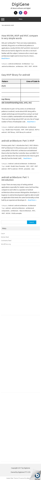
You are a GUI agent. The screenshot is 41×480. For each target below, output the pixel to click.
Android (11, 127)
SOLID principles (16, 213)
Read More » (6, 58)
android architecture (14, 64)
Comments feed (6, 240)
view (32, 169)
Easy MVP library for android (16, 75)
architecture (20, 66)
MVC (26, 66)
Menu (20, 19)
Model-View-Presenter (13, 129)
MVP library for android (23, 132)
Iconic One (10, 478)
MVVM (35, 66)
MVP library (11, 132)
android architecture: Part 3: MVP (18, 140)
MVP (30, 66)
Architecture (26, 64)
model (8, 166)
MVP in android (12, 169)
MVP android (29, 129)
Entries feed (5, 237)
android (8, 208)
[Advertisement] (17, 281)
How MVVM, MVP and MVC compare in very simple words (20, 36)
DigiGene (20, 4)
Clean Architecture (25, 210)
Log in (3, 233)
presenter (27, 169)
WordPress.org (6, 244)
